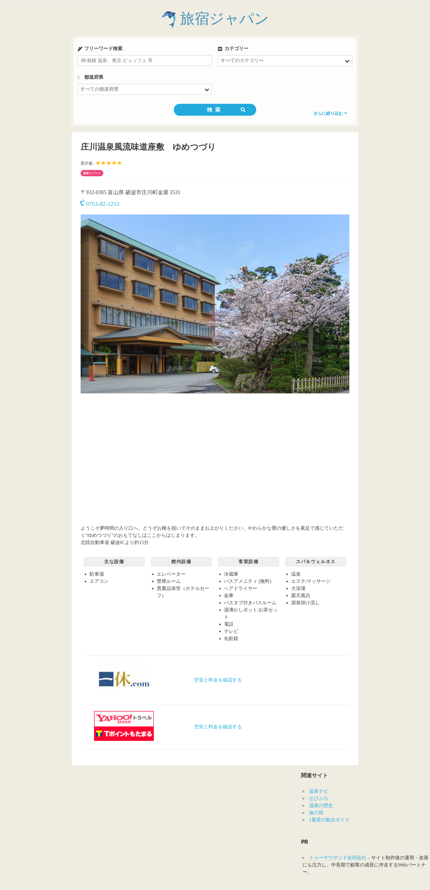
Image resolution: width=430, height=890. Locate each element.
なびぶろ (318, 798)
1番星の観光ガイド (329, 819)
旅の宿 (316, 812)
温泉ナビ (318, 791)
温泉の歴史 (321, 805)
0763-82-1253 (100, 203)
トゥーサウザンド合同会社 (337, 857)
